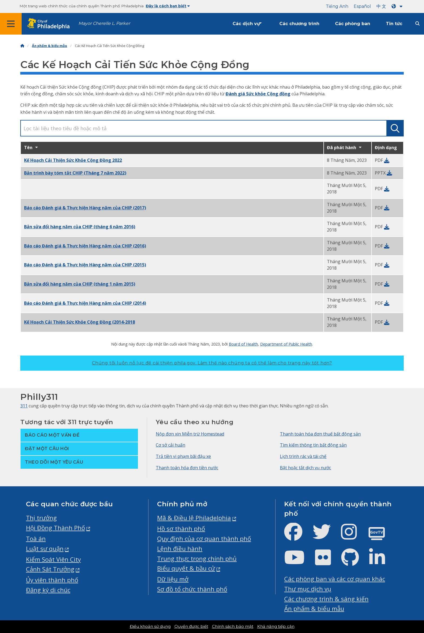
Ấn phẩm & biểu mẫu (49, 45)
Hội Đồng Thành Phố (55, 528)
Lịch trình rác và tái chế (303, 456)
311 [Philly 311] (24, 406)
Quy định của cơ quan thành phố (204, 538)
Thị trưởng (41, 518)
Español (362, 6)
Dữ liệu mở (172, 579)
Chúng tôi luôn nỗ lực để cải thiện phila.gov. (212, 363)
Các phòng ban (352, 23)
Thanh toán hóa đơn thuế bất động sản (320, 434)
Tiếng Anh (337, 6)
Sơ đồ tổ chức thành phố (192, 589)
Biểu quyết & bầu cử (186, 568)
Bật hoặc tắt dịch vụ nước (305, 468)
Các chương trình (299, 23)
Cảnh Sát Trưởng (50, 569)
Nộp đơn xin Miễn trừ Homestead (190, 434)
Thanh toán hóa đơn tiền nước (187, 468)
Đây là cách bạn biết (168, 6)
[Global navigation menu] (11, 24)
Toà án (36, 538)
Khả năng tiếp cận (275, 626)
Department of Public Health (286, 344)
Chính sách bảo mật (232, 626)
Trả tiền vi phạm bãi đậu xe (183, 456)
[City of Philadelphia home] (50, 24)
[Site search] (417, 23)
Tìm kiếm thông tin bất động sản (313, 445)
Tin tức (394, 23)
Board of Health (243, 344)
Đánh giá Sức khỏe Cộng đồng (258, 94)
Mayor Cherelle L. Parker (104, 23)
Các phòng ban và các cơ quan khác (334, 579)
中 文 (381, 6)
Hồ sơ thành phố (181, 528)
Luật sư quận (45, 548)
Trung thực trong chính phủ (197, 558)
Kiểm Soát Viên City (53, 559)
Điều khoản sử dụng (150, 626)
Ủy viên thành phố (52, 580)
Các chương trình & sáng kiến (326, 599)
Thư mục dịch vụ (307, 589)
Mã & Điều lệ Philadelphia (194, 518)
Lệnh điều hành (179, 548)
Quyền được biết (191, 626)
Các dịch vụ (246, 23)
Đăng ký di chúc (48, 590)
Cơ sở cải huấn (170, 445)
